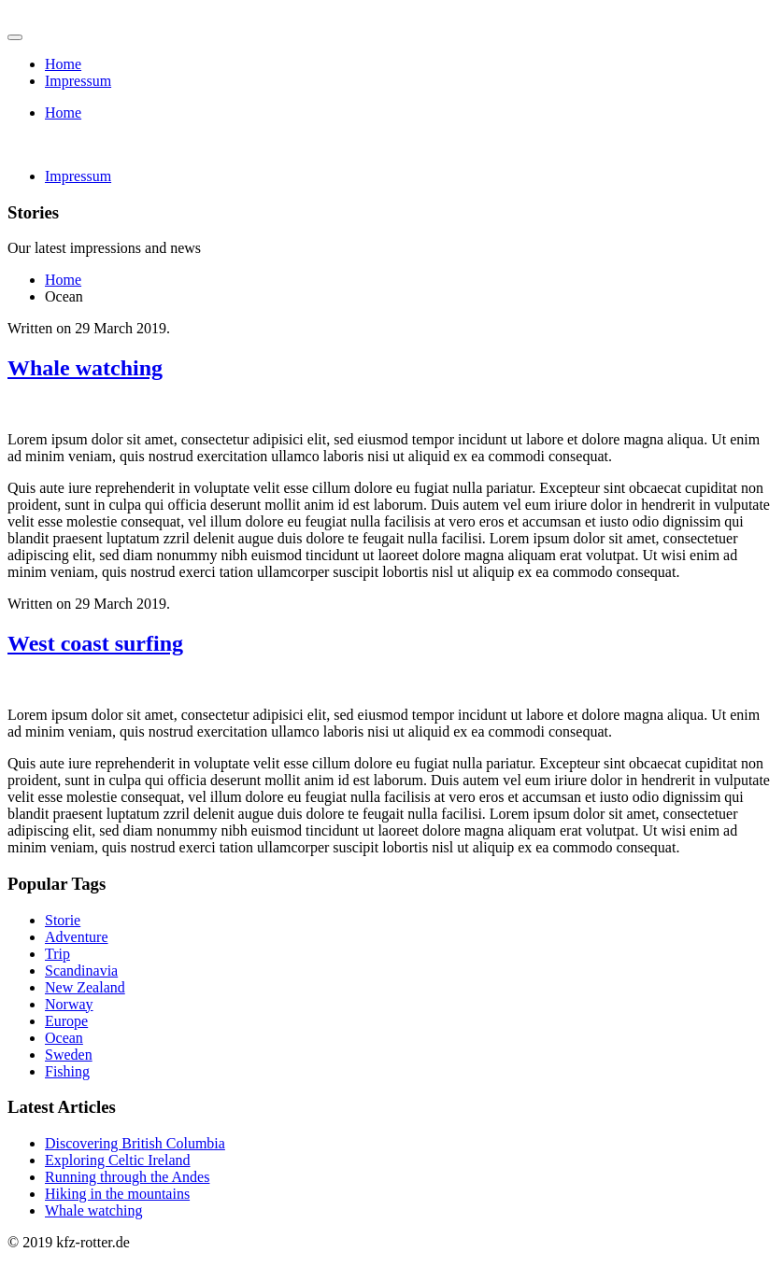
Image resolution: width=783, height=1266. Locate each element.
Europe (66, 1021)
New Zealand (85, 987)
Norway (69, 1004)
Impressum (78, 81)
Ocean (64, 1038)
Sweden (69, 1054)
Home (63, 64)
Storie (62, 920)
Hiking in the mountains (117, 1194)
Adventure (76, 937)
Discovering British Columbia (135, 1143)
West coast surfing (95, 643)
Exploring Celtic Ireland (118, 1160)
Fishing (67, 1071)
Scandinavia (81, 970)
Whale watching (85, 368)
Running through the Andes (127, 1177)
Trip (57, 954)
